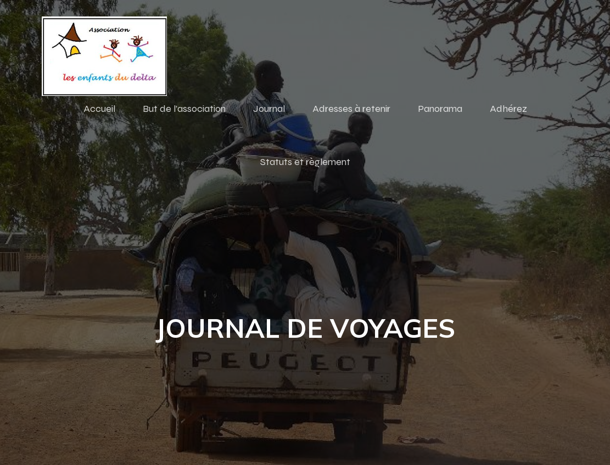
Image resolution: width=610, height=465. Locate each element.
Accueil (99, 109)
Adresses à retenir (351, 109)
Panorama (440, 109)
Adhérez (508, 109)
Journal (269, 109)
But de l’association (184, 109)
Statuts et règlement (305, 162)
